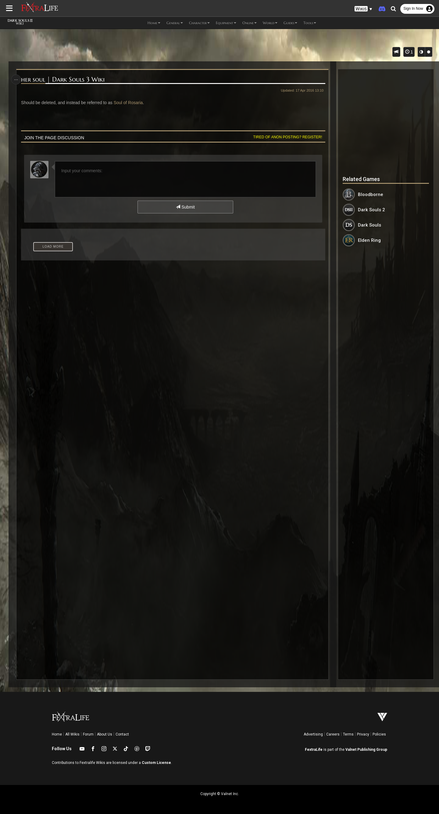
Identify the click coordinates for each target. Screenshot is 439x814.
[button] (363, 9)
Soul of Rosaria (129, 102)
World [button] (270, 22)
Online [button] (249, 22)
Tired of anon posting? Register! (286, 137)
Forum (88, 734)
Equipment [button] (226, 22)
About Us (104, 734)
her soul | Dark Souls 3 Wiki (64, 79)
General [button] (174, 22)
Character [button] (199, 22)
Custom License (156, 763)
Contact (122, 734)
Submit (185, 207)
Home (57, 734)
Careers (333, 734)
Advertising (313, 734)
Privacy (363, 734)
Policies (379, 734)
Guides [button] (290, 22)
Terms (348, 734)
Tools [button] (309, 22)
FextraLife (314, 749)
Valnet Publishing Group (366, 749)
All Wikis (72, 734)
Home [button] (154, 22)
